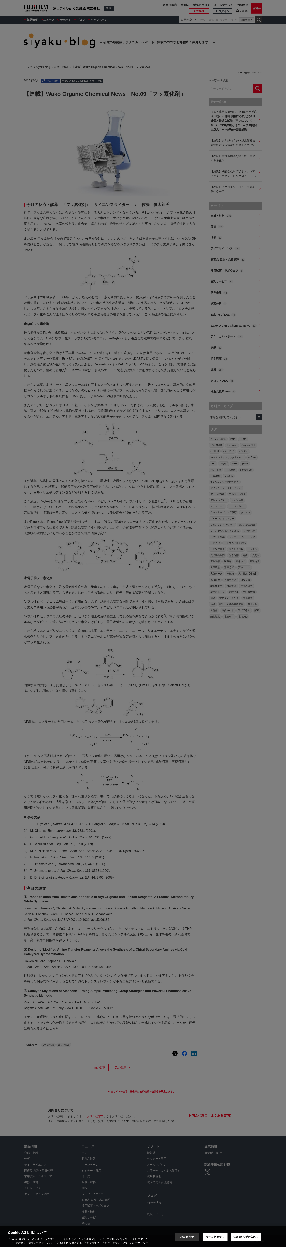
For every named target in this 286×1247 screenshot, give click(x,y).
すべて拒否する (215, 1237)
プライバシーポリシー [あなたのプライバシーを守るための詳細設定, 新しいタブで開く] (135, 1243)
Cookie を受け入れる (246, 1237)
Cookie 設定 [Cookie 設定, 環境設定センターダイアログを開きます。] (187, 1237)
